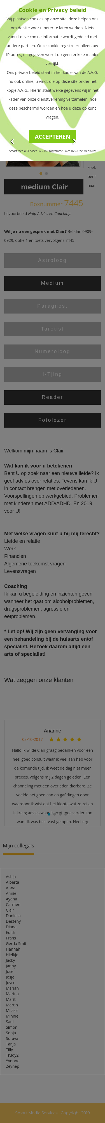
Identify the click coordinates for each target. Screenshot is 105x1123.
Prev (12, 141)
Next (74, 141)
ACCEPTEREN (52, 136)
